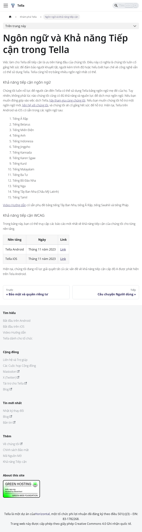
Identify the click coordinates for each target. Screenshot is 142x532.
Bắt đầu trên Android (17, 321)
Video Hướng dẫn (14, 205)
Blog (7, 389)
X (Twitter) (11, 377)
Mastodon (11, 372)
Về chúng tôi (12, 444)
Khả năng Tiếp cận (15, 462)
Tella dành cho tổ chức (18, 338)
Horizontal (42, 514)
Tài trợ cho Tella (15, 383)
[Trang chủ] (10, 17)
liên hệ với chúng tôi (35, 105)
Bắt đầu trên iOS (13, 327)
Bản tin (9, 423)
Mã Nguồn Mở (12, 456)
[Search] (125, 5)
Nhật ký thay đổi (13, 411)
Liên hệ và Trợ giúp (15, 360)
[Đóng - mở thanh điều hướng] (6, 5)
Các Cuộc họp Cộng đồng (19, 366)
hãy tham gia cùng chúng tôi (67, 100)
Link (63, 249)
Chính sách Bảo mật (16, 450)
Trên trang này (15, 26)
